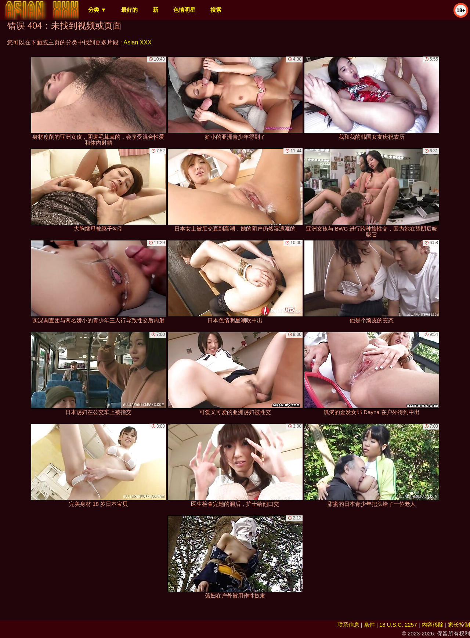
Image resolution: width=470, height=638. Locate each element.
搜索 (215, 10)
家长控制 (459, 624)
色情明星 (184, 10)
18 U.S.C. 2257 (398, 624)
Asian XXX (137, 42)
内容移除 (433, 624)
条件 (369, 624)
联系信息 (348, 624)
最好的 (129, 10)
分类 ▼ (97, 10)
